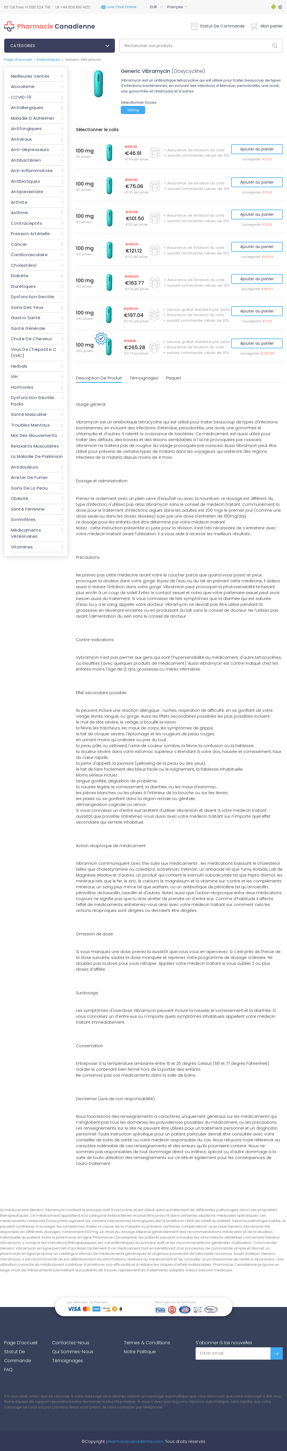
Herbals (19, 366)
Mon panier (267, 26)
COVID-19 (21, 97)
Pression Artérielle (30, 234)
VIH (14, 376)
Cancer (19, 244)
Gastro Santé (26, 318)
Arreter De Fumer (29, 477)
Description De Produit (99, 378)
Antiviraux (21, 139)
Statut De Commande (218, 26)
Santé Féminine (28, 509)
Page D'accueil (20, 1342)
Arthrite (19, 202)
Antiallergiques (27, 107)
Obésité (20, 498)
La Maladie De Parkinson (37, 456)
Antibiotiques (48, 59)
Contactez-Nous (70, 1342)
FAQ (8, 1369)
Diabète (20, 276)
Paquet (173, 378)
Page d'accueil (18, 59)
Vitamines (22, 547)
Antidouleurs (24, 467)
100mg (133, 110)
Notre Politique (140, 1351)
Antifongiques (26, 128)
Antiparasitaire (27, 191)
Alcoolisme (23, 86)
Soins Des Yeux (27, 307)
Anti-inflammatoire (32, 170)
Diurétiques (23, 286)
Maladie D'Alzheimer (32, 118)
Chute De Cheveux (31, 339)
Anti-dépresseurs (30, 149)
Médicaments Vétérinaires (26, 533)
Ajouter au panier (257, 149)
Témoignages (144, 378)
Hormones (22, 387)
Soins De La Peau (29, 488)
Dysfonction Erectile (32, 297)
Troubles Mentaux (30, 425)
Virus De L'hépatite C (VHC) (33, 352)
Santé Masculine (29, 414)
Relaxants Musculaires (35, 446)
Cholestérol (23, 265)
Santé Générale (28, 328)
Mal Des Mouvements (34, 435)
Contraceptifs (26, 223)
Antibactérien (26, 160)
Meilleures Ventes (30, 76)
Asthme (19, 212)
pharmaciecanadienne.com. (134, 1441)
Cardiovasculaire (29, 255)
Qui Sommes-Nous (72, 1351)
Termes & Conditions (147, 1342)
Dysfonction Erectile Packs (32, 401)
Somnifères (23, 519)
